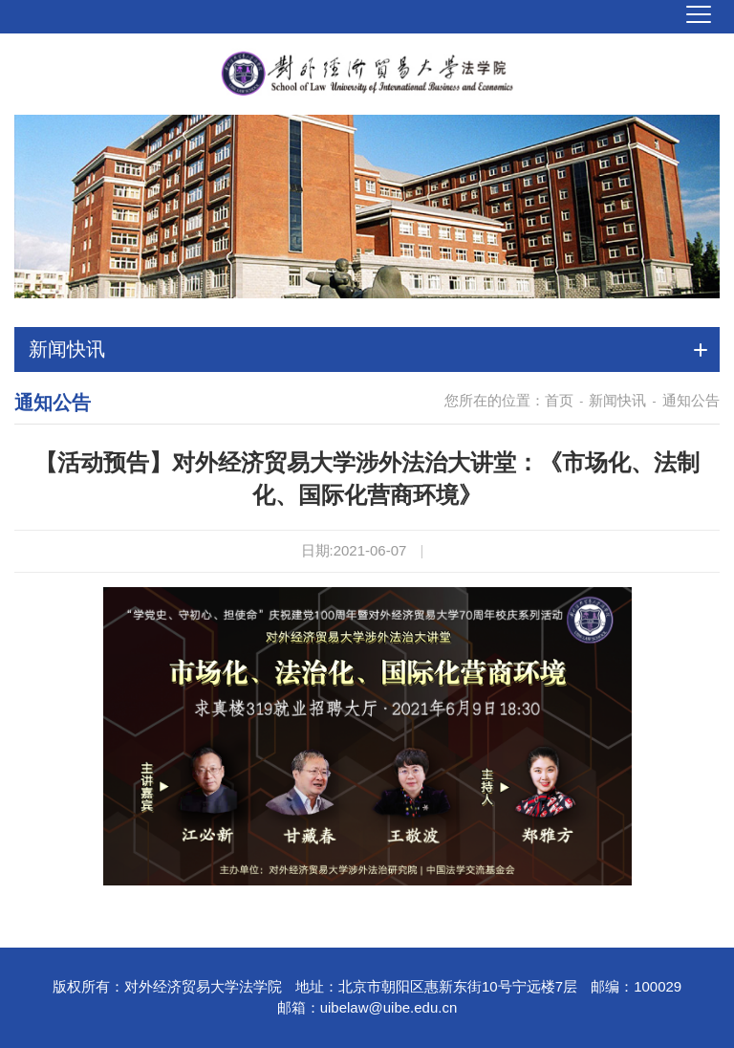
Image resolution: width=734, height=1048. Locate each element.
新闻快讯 (617, 400)
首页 (559, 400)
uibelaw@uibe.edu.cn (389, 1007)
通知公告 (691, 400)
